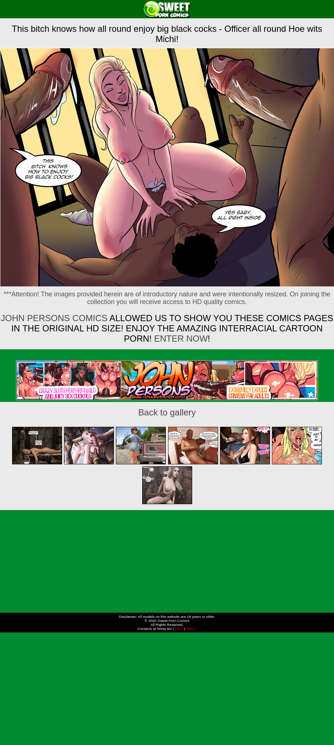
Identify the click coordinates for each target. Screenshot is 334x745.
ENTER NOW (180, 338)
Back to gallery (167, 412)
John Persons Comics (54, 318)
